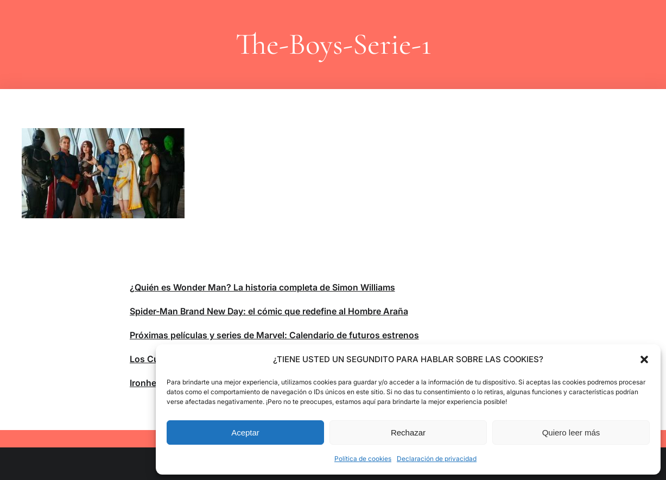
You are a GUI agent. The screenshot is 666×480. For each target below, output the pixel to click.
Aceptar (245, 432)
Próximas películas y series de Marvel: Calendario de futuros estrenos (274, 335)
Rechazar (408, 432)
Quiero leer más (571, 432)
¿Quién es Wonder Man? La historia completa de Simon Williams (262, 287)
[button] (644, 359)
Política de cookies (362, 458)
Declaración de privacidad (437, 458)
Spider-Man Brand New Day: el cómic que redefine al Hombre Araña (269, 311)
